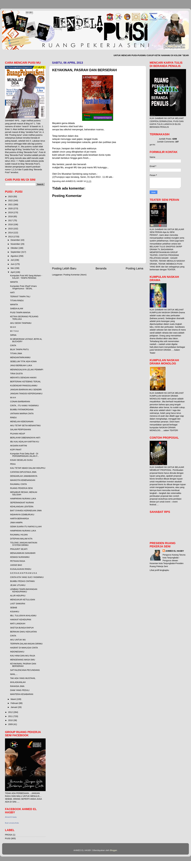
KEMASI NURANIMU (20, 557)
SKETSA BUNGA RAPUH (22, 628)
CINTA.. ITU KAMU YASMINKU (24, 405)
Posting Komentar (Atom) (75, 275)
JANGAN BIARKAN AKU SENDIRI (26, 389)
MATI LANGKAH (17, 623)
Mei (13, 268)
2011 (10, 716)
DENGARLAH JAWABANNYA (23, 476)
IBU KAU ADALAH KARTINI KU (24, 441)
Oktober (15, 248)
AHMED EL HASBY (174, 551)
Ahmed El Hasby (11, 817)
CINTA (13, 345)
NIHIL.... (14, 674)
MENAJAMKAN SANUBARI (22, 553)
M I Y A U (14, 331)
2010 (10, 720)
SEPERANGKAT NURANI (22, 502)
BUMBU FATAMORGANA (21, 409)
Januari (14, 707)
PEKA (13, 464)
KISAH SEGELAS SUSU (21, 460)
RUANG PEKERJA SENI (21, 488)
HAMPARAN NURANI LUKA (23, 498)
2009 (10, 724)
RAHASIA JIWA (17, 686)
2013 (10, 236)
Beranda (101, 268)
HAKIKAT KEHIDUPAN (20, 619)
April (13, 272)
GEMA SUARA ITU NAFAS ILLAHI (26, 526)
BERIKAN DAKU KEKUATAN (23, 632)
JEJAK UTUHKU (17, 585)
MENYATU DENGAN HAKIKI (23, 377)
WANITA (14, 282)
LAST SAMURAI (17, 603)
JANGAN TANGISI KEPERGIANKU (26, 393)
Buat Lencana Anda (12, 823)
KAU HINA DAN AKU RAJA (22, 656)
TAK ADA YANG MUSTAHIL (22, 678)
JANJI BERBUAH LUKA (21, 365)
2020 (10, 208)
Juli (12, 260)
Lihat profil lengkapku (159, 570)
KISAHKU (14, 611)
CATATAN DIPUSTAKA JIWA (23, 472)
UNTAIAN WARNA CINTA (21, 413)
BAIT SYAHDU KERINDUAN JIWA (26, 510)
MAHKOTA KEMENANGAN (22, 480)
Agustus (15, 256)
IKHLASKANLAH (18, 682)
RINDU (13, 417)
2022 (10, 200)
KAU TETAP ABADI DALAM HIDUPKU (27, 468)
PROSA (8, 835)
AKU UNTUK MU (18, 640)
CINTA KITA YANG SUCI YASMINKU (27, 577)
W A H (13, 327)
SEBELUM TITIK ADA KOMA (23, 361)
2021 (10, 204)
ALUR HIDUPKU (17, 595)
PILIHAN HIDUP (17, 433)
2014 (10, 232)
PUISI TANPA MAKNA (20, 312)
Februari (15, 703)
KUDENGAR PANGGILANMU (23, 385)
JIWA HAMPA (16, 522)
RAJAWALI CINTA (18, 484)
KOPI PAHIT (16, 449)
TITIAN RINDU (17, 300)
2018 (10, 216)
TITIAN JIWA (16, 353)
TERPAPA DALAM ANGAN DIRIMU (26, 644)
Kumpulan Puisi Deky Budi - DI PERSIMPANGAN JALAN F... (24, 454)
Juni (13, 264)
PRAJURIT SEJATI (19, 549)
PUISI (7, 838)
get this (152, 145)
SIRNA (13, 335)
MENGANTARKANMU (20, 357)
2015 (10, 228)
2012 (10, 712)
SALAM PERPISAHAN (20, 429)
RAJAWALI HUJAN (19, 535)
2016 (10, 224)
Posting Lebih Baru (64, 268)
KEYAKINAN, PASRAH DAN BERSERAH (23, 665)
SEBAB (13, 607)
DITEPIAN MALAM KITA (21, 539)
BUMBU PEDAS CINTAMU (22, 581)
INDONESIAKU (17, 652)
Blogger (113, 850)
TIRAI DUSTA (16, 373)
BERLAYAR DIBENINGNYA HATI (25, 437)
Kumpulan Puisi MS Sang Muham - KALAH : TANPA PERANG (26, 276)
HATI (12, 292)
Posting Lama (134, 268)
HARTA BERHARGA (19, 518)
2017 (10, 220)
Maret (14, 699)
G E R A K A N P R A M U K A (23, 573)
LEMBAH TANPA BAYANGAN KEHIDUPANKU (23, 590)
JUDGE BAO (16, 565)
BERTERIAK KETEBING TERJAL (25, 381)
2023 (10, 196)
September (16, 252)
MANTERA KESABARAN (21, 694)
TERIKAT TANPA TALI (20, 296)
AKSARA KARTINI (18, 445)
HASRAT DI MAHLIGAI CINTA (24, 648)
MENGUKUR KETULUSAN (22, 599)
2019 (10, 212)
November (16, 244)
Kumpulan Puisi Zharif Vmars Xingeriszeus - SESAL (23, 287)
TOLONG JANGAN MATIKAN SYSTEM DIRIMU (23, 544)
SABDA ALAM (16, 308)
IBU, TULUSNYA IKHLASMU (23, 615)
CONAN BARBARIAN (20, 401)
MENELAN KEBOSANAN (21, 421)
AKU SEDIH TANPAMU (21, 323)
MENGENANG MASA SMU (22, 660)
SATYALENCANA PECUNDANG (25, 670)
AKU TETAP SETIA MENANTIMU (25, 425)
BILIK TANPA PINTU (19, 349)
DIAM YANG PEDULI (19, 690)
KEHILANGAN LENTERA (21, 506)
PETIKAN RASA (17, 561)
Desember (16, 240)
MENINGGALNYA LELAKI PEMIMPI (26, 369)
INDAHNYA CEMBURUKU (22, 514)
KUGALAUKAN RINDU (20, 569)
